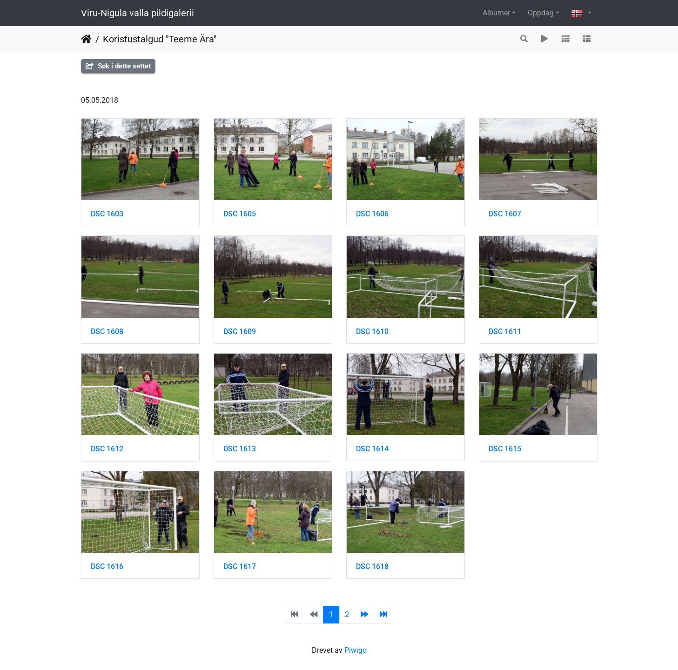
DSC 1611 (505, 331)
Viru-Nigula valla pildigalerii (137, 13)
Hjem (86, 39)
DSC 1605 (239, 213)
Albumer (496, 12)
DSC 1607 (505, 213)
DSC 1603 (107, 213)
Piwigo (355, 650)
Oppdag (541, 12)
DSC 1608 (107, 331)
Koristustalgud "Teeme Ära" (159, 39)
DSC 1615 (505, 448)
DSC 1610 (372, 331)
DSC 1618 (372, 566)
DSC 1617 (239, 566)
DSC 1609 (239, 331)
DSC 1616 (107, 566)
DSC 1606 (372, 213)
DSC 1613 (239, 448)
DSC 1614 (372, 448)
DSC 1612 (107, 448)
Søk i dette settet (118, 66)
